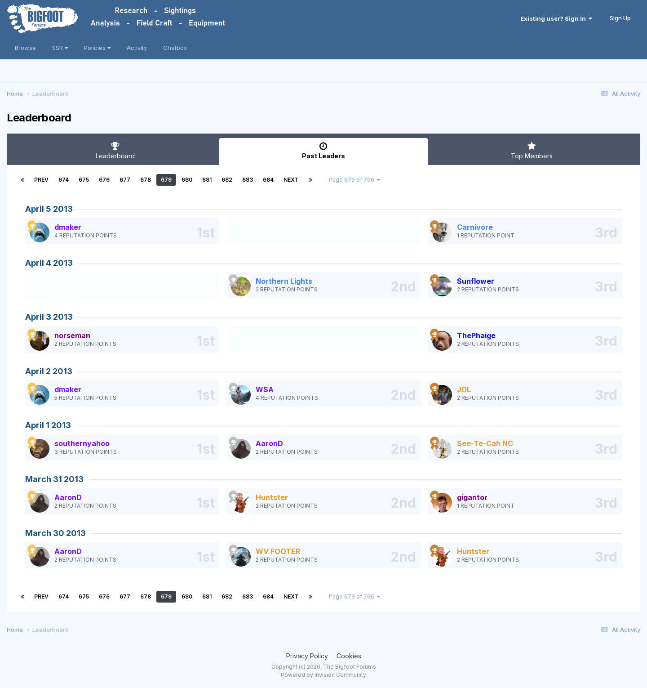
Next (291, 179)
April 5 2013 (49, 209)
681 (207, 179)
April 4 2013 (49, 263)
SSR (60, 47)
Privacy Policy (307, 656)
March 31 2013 (54, 479)
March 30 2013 (55, 533)
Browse (25, 47)
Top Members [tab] (531, 151)
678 (145, 179)
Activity (137, 47)
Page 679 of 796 (354, 179)
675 (84, 179)
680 (187, 179)
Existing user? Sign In (556, 18)
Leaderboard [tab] (115, 151)
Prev (41, 179)
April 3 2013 (49, 317)
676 (104, 179)
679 (166, 179)
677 (125, 179)
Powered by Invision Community (323, 674)
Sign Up (620, 18)
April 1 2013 (48, 425)
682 (227, 179)
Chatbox (175, 47)
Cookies (349, 656)
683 (247, 179)
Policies (97, 47)
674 (63, 179)
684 (268, 179)
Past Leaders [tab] (323, 151)
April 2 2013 (48, 371)
